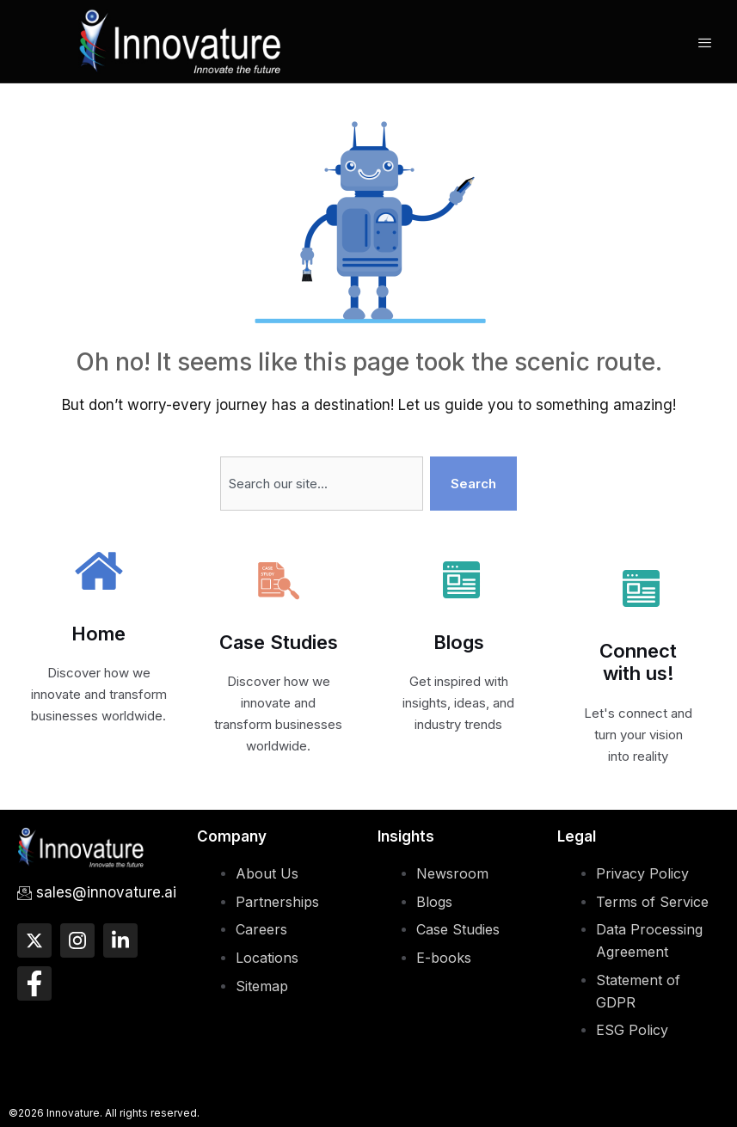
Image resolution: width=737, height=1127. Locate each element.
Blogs (458, 642)
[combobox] (322, 483)
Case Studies (278, 642)
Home (98, 633)
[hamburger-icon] (704, 43)
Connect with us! (638, 662)
